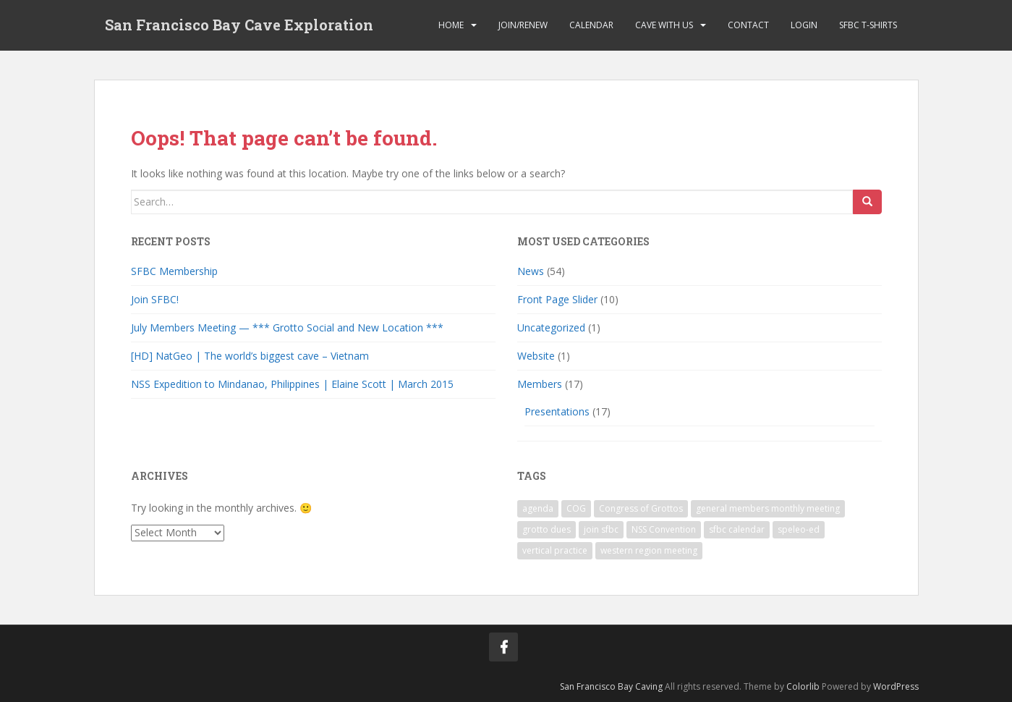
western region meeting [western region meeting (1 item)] (648, 550)
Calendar (591, 25)
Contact (748, 25)
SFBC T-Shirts (868, 25)
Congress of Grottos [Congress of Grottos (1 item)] (641, 508)
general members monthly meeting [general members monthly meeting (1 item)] (768, 508)
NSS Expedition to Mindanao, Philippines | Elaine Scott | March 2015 (292, 384)
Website (536, 356)
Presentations (557, 411)
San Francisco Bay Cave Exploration (239, 25)
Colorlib (803, 686)
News (530, 271)
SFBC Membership (174, 271)
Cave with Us (664, 25)
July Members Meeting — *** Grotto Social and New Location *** (287, 327)
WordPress (896, 686)
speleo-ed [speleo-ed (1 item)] (799, 529)
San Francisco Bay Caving (611, 686)
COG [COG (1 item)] (576, 508)
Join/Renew (523, 25)
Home (451, 25)
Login (804, 25)
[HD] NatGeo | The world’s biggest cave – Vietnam (250, 356)
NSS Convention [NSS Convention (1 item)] (664, 529)
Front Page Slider (557, 299)
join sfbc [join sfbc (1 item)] (601, 529)
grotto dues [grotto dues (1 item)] (546, 529)
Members (539, 384)
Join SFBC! (155, 299)
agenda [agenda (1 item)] (537, 508)
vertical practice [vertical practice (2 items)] (554, 550)
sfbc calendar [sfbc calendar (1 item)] (737, 529)
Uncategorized (551, 327)
